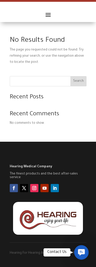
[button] (81, 252)
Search (78, 81)
